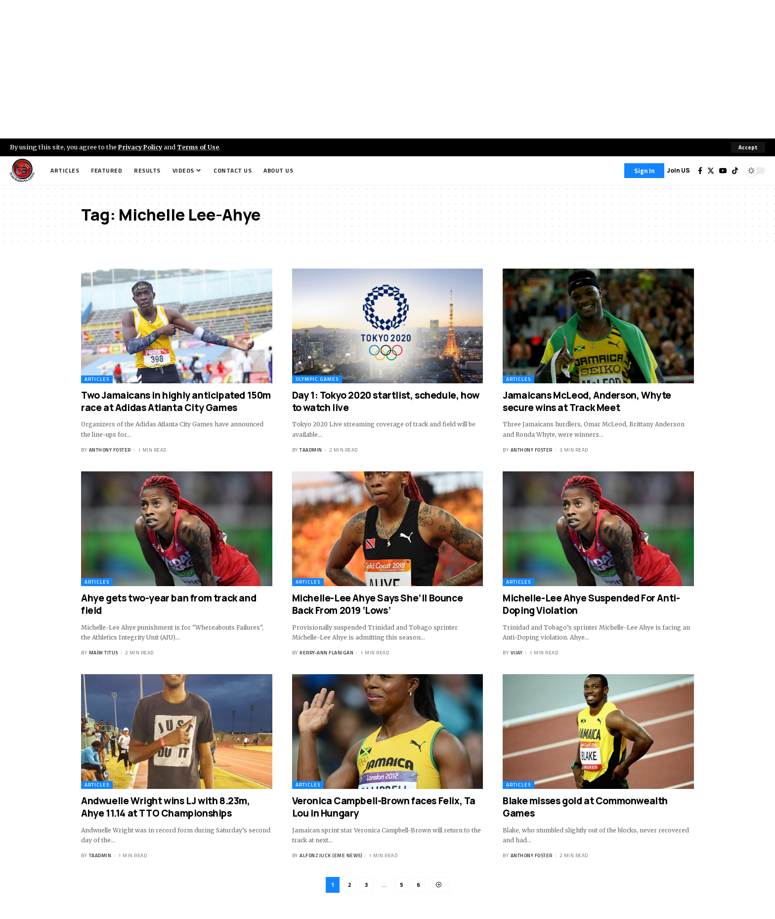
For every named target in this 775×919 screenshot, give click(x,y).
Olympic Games (317, 379)
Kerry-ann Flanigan (326, 653)
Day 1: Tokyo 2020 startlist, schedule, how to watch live (385, 401)
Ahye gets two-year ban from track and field (168, 604)
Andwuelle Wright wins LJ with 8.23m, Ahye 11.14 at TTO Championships (165, 807)
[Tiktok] (735, 171)
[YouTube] (723, 171)
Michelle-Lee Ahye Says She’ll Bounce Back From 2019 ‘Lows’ (377, 604)
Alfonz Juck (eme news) (331, 856)
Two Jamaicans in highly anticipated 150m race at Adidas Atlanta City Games (176, 401)
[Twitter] (711, 171)
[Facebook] (700, 171)
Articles (97, 379)
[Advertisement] (387, 69)
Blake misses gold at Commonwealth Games (585, 807)
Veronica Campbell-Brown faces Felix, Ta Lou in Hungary (383, 807)
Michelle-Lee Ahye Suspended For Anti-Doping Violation (591, 604)
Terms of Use (200, 147)
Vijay (517, 653)
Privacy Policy (141, 147)
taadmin (311, 450)
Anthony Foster (110, 450)
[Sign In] (644, 170)
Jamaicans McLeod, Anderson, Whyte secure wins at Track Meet (587, 401)
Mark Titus (103, 653)
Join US (678, 170)
